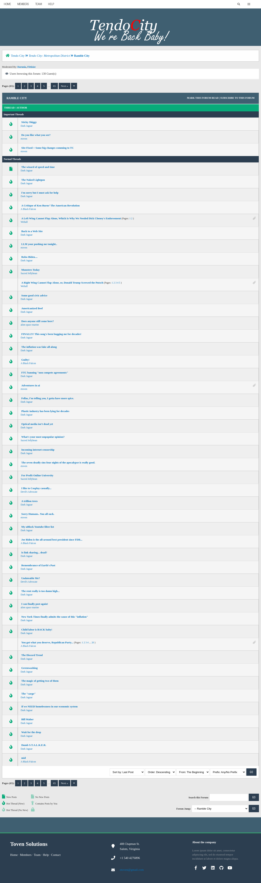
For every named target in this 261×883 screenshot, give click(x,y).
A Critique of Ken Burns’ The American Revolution (50, 205)
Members (23, 4)
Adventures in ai (30, 385)
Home (7, 4)
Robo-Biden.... (29, 256)
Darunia (21, 66)
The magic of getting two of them (40, 680)
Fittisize (31, 66)
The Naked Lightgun (33, 179)
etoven (24, 138)
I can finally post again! (34, 603)
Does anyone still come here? (37, 321)
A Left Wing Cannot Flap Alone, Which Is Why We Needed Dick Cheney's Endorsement (71, 218)
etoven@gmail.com (132, 869)
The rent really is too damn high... (40, 591)
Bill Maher (27, 719)
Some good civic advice (34, 295)
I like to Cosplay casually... (36, 488)
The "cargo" (28, 693)
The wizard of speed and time (38, 166)
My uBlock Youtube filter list (37, 526)
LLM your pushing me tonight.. (39, 244)
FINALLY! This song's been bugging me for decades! (51, 334)
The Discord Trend (32, 655)
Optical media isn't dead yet (37, 423)
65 (54, 86)
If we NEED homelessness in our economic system (49, 706)
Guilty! (25, 359)
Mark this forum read (203, 97)
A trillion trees (29, 501)
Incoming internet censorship (37, 449)
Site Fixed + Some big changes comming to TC (47, 147)
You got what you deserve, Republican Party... (47, 642)
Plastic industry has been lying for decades (45, 411)
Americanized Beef (32, 308)
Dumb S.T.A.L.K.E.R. (33, 745)
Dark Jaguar (26, 125)
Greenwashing (29, 667)
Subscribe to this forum (237, 97)
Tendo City (17, 55)
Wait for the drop (31, 732)
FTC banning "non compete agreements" (44, 372)
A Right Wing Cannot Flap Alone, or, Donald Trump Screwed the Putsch (62, 282)
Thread (9, 107)
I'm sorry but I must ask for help (39, 192)
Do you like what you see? (35, 134)
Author (21, 107)
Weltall (24, 221)
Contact (56, 854)
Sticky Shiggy (29, 122)
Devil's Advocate (29, 491)
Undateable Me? (30, 578)
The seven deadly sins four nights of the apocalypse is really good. (58, 462)
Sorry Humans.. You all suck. (37, 513)
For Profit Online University (37, 475)
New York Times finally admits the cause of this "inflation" (54, 616)
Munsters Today (30, 269)
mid (23, 757)
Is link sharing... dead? (34, 552)
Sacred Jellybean (29, 273)
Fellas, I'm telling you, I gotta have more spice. (47, 398)
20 (93, 642)
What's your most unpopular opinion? (42, 436)
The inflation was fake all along (39, 346)
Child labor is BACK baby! (36, 629)
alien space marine (30, 324)
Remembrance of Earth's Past (38, 565)
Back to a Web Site (32, 231)
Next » (64, 86)
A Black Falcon (28, 209)
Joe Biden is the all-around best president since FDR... (51, 539)
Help (51, 4)
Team (38, 4)
